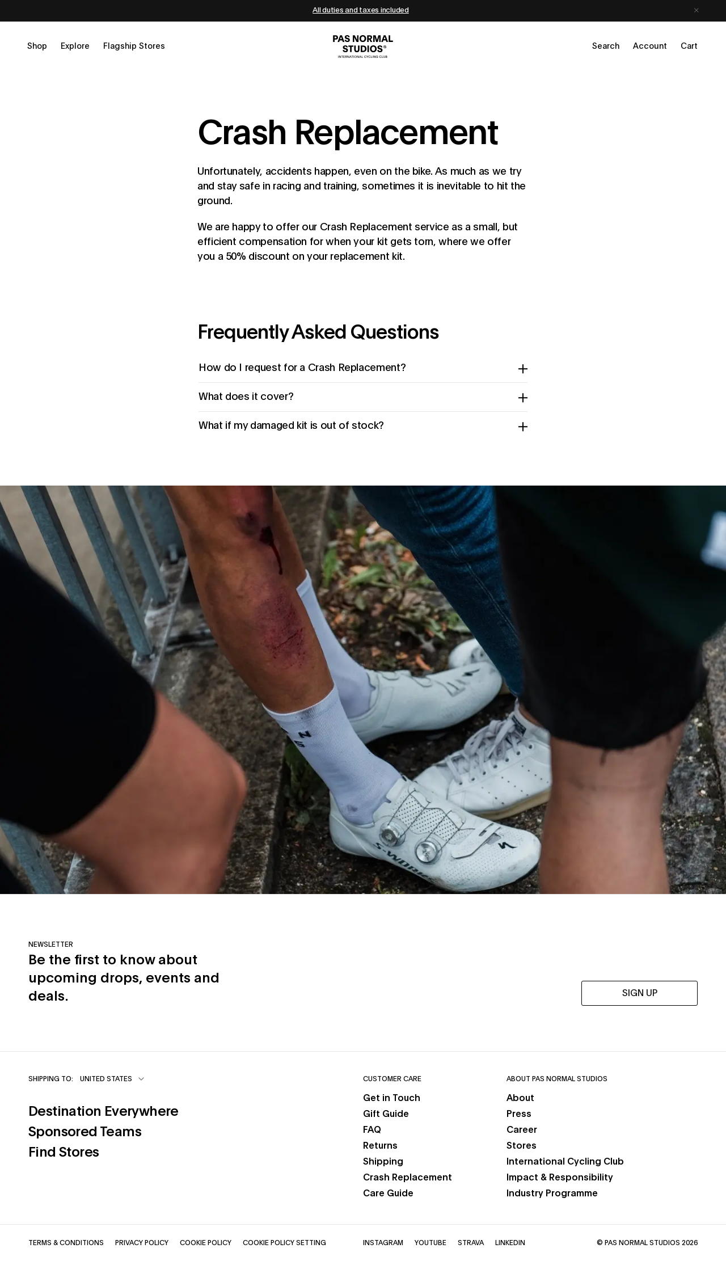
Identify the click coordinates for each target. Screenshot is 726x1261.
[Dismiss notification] (696, 11)
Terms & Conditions (66, 1242)
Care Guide (388, 1193)
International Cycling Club (565, 1161)
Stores (521, 1145)
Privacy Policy (141, 1242)
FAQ (372, 1130)
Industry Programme (552, 1193)
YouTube (430, 1242)
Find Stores (103, 1151)
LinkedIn (510, 1242)
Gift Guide (386, 1114)
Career (521, 1130)
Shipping (383, 1161)
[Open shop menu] (37, 46)
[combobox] (113, 1078)
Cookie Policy (205, 1242)
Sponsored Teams (103, 1131)
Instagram (383, 1242)
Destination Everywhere (103, 1110)
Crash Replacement (407, 1177)
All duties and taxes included (360, 10)
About (520, 1098)
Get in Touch (391, 1098)
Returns (380, 1145)
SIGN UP (639, 993)
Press (518, 1114)
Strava (471, 1242)
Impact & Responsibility (559, 1177)
